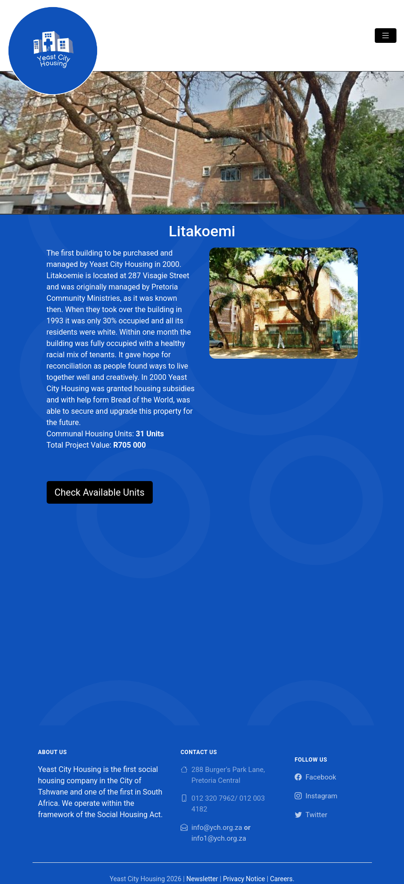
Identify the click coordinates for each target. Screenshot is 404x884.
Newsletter (202, 879)
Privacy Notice (244, 879)
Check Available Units (100, 492)
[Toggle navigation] (385, 35)
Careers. (282, 879)
